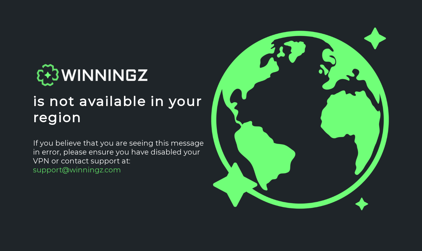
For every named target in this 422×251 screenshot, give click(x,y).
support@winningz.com (77, 169)
